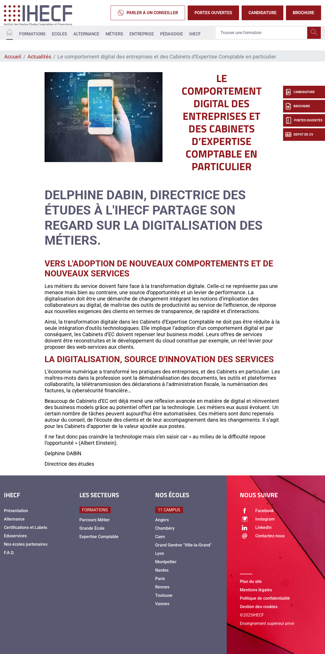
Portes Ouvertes (213, 12)
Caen (160, 536)
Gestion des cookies (259, 606)
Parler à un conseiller (148, 13)
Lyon (159, 553)
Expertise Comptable (98, 536)
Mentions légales (256, 589)
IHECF (195, 33)
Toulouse (163, 595)
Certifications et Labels (25, 527)
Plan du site (251, 581)
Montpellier (166, 561)
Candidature (262, 12)
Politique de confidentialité (265, 598)
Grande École (92, 528)
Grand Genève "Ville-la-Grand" (183, 545)
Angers (162, 519)
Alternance (86, 33)
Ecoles (59, 33)
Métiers (114, 33)
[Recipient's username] (261, 33)
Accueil (12, 56)
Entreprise (141, 33)
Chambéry (165, 528)
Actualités (39, 56)
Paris (160, 578)
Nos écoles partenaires (25, 544)
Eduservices (15, 535)
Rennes (162, 587)
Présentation (16, 510)
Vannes (162, 603)
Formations (32, 33)
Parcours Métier (94, 519)
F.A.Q (9, 552)
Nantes (162, 570)
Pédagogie (171, 33)
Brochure (303, 12)
